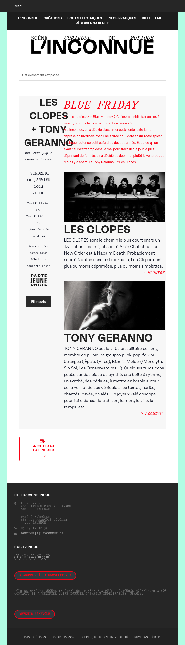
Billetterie (38, 302)
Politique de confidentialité (104, 637)
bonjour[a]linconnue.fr (42, 533)
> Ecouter (154, 272)
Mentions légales (147, 637)
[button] (16, 6)
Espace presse (63, 637)
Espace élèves (35, 637)
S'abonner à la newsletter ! (45, 575)
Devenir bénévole (34, 614)
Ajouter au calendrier (43, 448)
